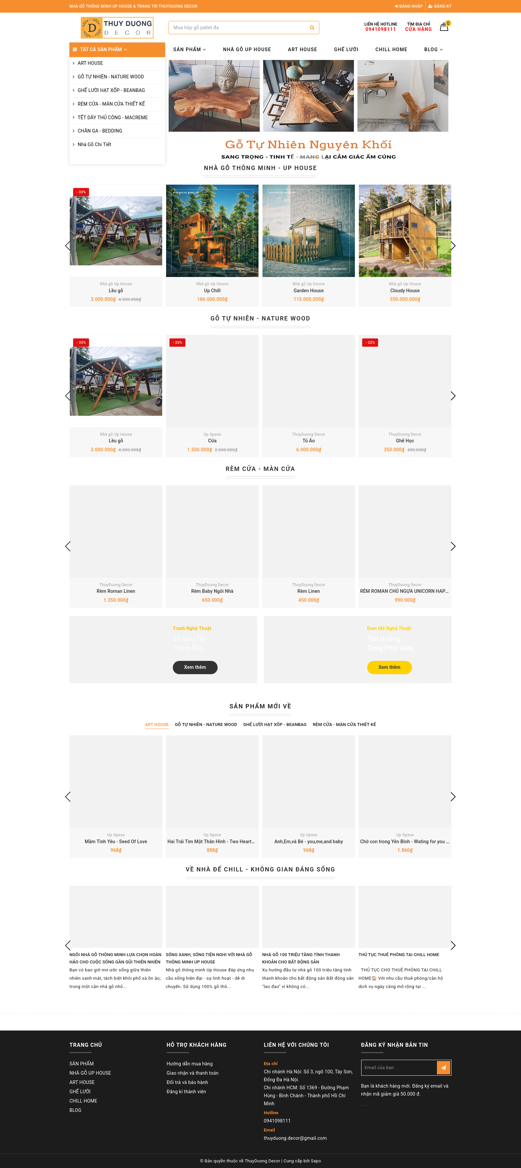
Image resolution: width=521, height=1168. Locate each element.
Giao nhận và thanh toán (193, 1073)
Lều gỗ (116, 290)
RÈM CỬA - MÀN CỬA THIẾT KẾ (111, 104)
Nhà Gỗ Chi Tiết (94, 144)
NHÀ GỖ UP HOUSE (247, 49)
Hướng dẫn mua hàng (190, 1063)
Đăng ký (440, 6)
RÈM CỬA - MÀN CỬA (260, 468)
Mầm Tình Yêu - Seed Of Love (116, 841)
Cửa (212, 440)
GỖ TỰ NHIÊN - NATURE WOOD (111, 76)
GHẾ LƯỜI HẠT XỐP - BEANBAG (111, 90)
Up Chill (212, 290)
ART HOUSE (90, 63)
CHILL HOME (391, 49)
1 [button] (302, 157)
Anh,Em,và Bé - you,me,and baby (308, 841)
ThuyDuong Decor (308, 434)
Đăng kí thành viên (186, 1091)
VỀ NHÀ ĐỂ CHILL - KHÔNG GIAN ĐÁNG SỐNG (260, 869)
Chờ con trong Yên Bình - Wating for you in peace (412, 841)
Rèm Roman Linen (116, 591)
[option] (308, 111)
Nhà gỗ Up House (116, 284)
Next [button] (453, 246)
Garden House (309, 290)
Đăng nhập (409, 6)
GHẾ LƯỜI (346, 49)
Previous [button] (68, 246)
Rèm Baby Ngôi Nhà (212, 591)
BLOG (433, 49)
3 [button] (316, 157)
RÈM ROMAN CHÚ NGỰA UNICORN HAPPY (405, 591)
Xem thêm (195, 667)
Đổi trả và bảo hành (187, 1082)
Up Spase (212, 434)
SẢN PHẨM (189, 49)
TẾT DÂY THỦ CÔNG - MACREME (113, 117)
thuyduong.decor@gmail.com (295, 1138)
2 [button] (310, 157)
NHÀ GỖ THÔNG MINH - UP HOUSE (260, 167)
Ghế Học (405, 440)
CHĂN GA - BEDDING (100, 131)
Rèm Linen (308, 591)
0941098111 (277, 1120)
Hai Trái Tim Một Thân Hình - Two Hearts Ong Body (221, 841)
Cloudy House (405, 290)
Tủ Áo (308, 440)
